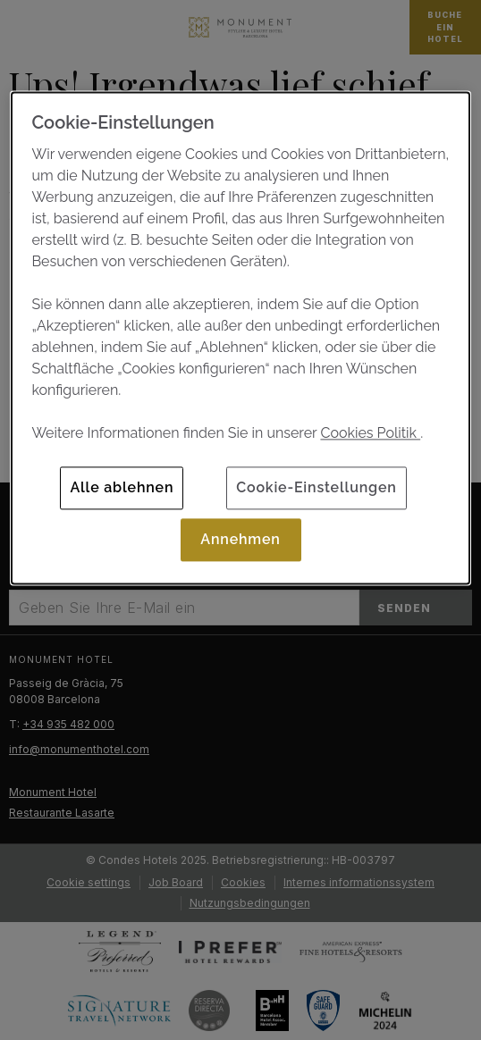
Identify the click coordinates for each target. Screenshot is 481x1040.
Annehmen (240, 539)
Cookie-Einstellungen (316, 487)
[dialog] (240, 338)
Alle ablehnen (121, 487)
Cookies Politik (370, 432)
